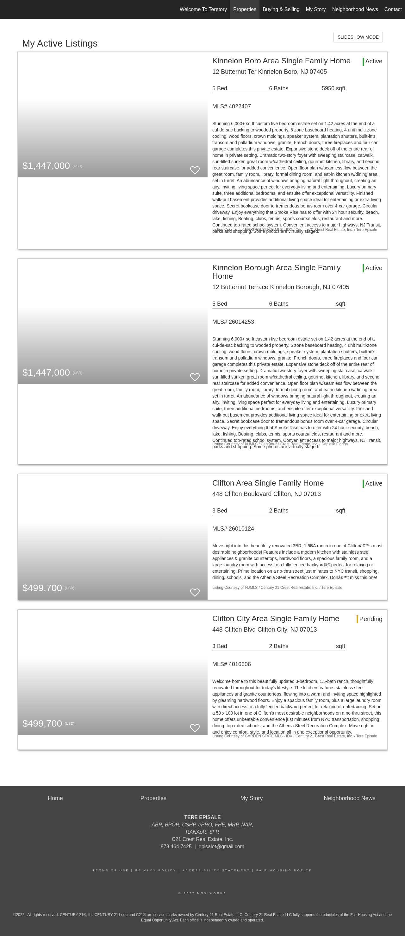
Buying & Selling (281, 9)
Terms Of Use (111, 870)
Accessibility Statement (216, 870)
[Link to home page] (8, 9)
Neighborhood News (355, 9)
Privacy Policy (156, 870)
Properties (244, 9)
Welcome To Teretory (203, 9)
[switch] (195, 167)
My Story (316, 9)
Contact (393, 9)
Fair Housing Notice (284, 870)
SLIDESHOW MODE (358, 37)
